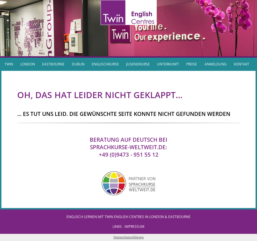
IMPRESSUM (134, 226)
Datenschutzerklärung (128, 237)
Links (117, 226)
